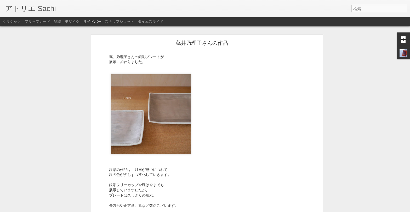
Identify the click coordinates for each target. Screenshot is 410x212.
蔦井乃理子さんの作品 (202, 37)
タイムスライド (150, 21)
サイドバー (92, 21)
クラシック (12, 21)
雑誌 (57, 21)
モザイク (72, 21)
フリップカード (37, 21)
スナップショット (119, 21)
